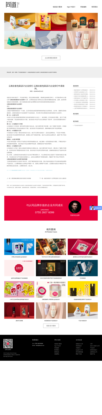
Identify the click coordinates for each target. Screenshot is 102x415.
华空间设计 (79, 345)
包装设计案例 (57, 7)
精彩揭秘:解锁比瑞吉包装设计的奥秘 (21, 178)
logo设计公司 (79, 350)
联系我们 (95, 7)
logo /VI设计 (71, 7)
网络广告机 (79, 354)
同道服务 (83, 7)
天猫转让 (78, 348)
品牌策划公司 (93, 352)
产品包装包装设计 (22, 72)
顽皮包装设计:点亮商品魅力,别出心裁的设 (55, 178)
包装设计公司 (34, 170)
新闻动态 (56, 352)
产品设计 (92, 348)
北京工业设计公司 (95, 345)
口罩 (91, 343)
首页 (13, 72)
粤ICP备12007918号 (8, 356)
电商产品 (92, 354)
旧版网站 (56, 354)
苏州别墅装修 (79, 352)
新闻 (16, 72)
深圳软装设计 (93, 350)
